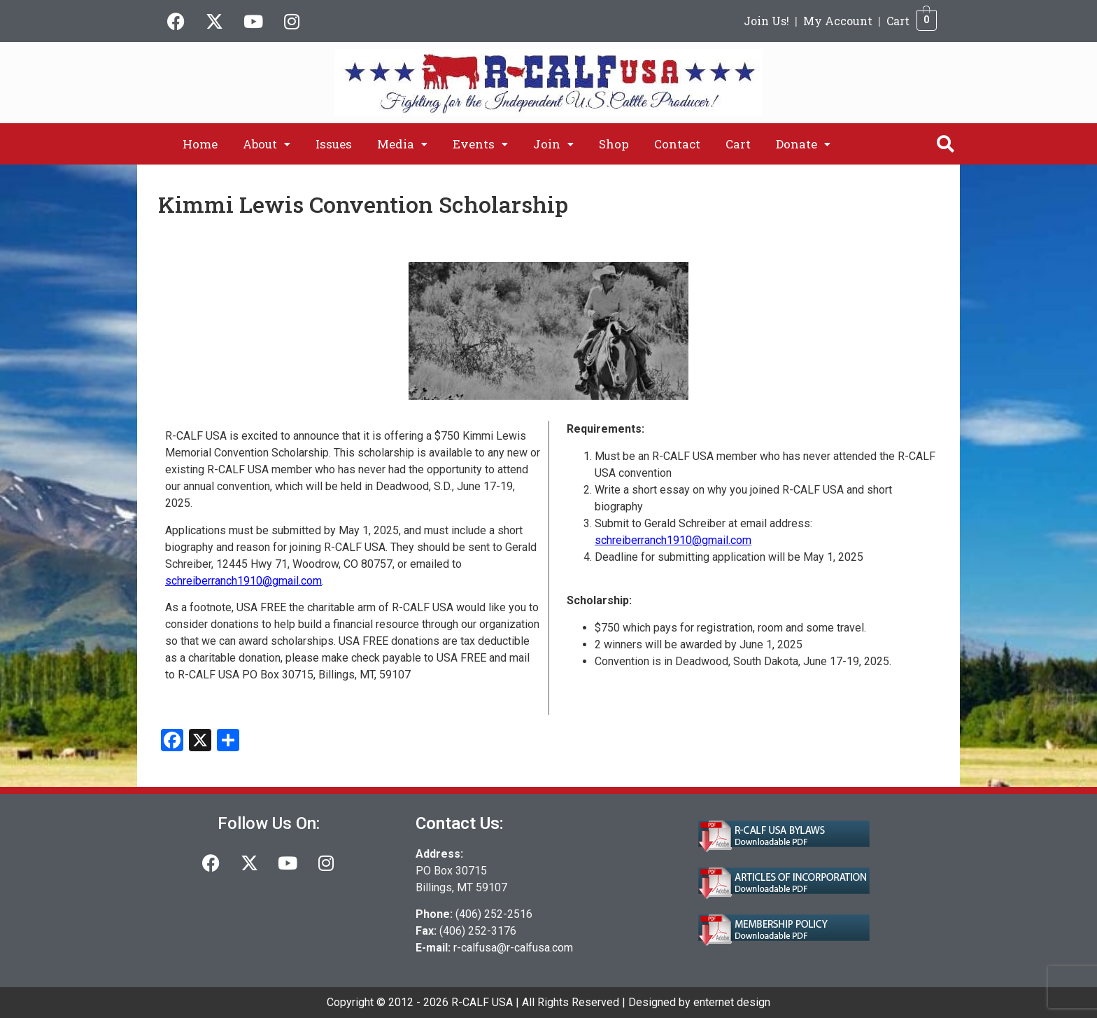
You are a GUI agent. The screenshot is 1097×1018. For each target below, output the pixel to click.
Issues (334, 144)
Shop (614, 144)
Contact (677, 144)
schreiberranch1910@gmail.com (243, 580)
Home (200, 144)
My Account (837, 20)
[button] (266, 144)
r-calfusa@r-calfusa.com (513, 947)
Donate (803, 144)
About (266, 144)
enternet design (731, 1002)
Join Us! (766, 20)
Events (480, 144)
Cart (898, 20)
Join (553, 144)
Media (402, 144)
